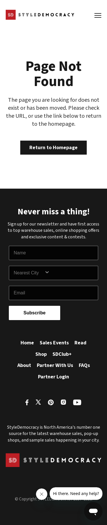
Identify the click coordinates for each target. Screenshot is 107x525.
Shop (41, 354)
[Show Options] (70, 273)
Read (80, 342)
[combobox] (29, 273)
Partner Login (53, 376)
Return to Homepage (53, 147)
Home (27, 342)
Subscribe (34, 312)
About (24, 365)
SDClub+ (62, 354)
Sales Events (54, 342)
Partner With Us (55, 365)
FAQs (84, 365)
